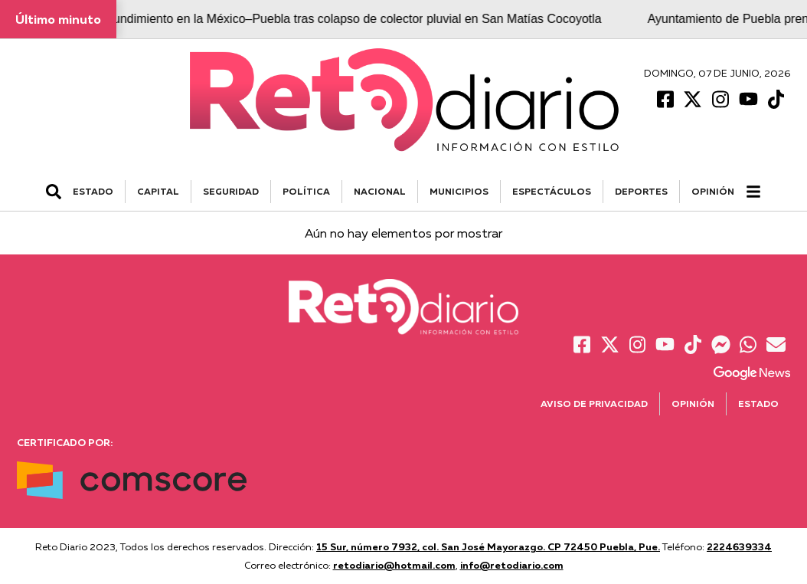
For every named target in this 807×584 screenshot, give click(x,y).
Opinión (712, 191)
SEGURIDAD (231, 191)
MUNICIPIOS (459, 191)
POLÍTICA (306, 191)
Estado (758, 403)
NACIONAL (380, 191)
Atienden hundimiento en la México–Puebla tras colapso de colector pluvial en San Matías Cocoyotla (334, 18)
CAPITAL (158, 191)
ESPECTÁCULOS (551, 191)
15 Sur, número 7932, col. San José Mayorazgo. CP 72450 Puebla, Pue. (488, 546)
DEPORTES (641, 191)
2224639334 (739, 546)
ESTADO (93, 191)
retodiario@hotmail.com (394, 565)
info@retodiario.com (512, 565)
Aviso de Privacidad (594, 403)
